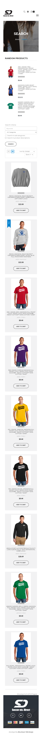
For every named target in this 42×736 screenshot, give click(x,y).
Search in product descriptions (17, 138)
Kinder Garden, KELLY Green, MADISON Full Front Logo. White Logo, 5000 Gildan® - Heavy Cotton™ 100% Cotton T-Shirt (21, 608)
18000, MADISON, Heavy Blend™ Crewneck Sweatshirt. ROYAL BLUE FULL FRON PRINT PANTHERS (21, 255)
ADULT (18, 613)
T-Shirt (23, 317)
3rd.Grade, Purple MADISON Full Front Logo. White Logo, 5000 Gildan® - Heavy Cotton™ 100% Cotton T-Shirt (21, 372)
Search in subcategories (15, 135)
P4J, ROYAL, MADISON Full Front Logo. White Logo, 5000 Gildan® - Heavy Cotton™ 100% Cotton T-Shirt (21, 667)
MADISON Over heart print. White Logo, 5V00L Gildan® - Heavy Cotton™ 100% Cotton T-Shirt (27, 87)
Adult (18, 317)
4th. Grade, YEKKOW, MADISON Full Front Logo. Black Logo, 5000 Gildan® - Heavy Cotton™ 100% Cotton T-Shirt (21, 431)
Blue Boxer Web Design (25, 732)
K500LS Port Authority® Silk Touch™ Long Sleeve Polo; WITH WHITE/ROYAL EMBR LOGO (21, 549)
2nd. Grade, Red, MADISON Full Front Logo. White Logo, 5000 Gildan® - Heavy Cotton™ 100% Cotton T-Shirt (27, 70)
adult (17, 201)
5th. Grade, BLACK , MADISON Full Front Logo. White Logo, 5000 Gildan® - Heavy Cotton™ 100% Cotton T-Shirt (21, 491)
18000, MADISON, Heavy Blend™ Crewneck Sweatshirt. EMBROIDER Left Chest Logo (21, 197)
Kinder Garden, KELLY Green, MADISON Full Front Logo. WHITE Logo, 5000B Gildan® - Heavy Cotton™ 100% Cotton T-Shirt (27, 105)
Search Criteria (10, 125)
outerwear (23, 201)
